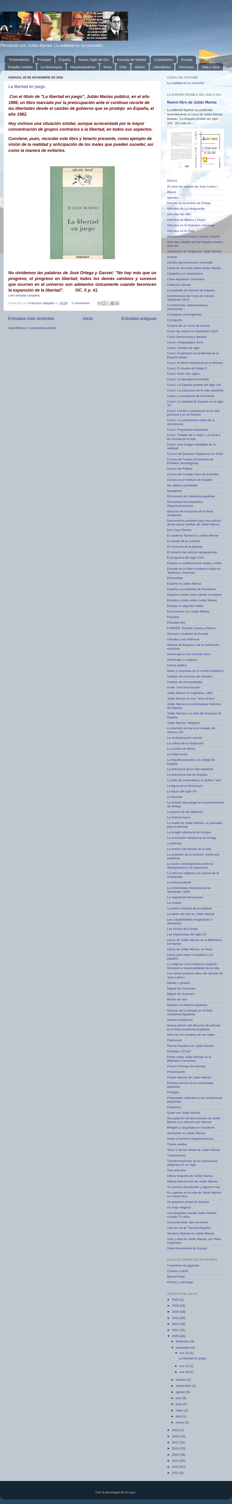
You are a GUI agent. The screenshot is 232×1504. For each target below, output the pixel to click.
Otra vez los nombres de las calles (191, 1034)
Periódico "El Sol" (179, 1051)
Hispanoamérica (82, 67)
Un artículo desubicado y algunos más (193, 1187)
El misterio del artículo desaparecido (192, 552)
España (65, 60)
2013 (176, 1466)
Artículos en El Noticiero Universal (190, 225)
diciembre (183, 1341)
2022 (176, 1324)
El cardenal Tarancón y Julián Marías (192, 535)
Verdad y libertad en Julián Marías (190, 1233)
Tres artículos (176, 1170)
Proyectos (174, 1107)
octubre (181, 1379)
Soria (107, 67)
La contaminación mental (184, 737)
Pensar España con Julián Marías (190, 1046)
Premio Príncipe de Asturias (186, 1066)
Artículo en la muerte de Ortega (189, 203)
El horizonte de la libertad (184, 546)
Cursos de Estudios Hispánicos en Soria (195, 454)
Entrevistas (175, 578)
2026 (176, 1299)
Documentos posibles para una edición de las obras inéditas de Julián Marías (194, 522)
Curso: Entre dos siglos (183, 373)
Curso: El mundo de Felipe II (187, 368)
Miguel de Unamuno (181, 994)
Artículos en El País (180, 231)
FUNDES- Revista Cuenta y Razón (191, 628)
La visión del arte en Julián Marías (191, 914)
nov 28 (184, 1353)
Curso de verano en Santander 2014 (192, 331)
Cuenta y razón (177, 1271)
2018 (176, 1436)
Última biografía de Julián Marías (190, 1176)
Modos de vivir (177, 999)
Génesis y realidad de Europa (187, 633)
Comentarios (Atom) (42, 328)
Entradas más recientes (31, 318)
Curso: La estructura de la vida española (195, 390)
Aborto (140, 67)
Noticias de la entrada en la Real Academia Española (189, 1012)
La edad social (177, 754)
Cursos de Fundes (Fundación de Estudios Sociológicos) (190, 461)
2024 (176, 1311)
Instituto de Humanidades (185, 682)
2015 (176, 1454)
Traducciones (176, 1155)
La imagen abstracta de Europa (189, 832)
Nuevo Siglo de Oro (94, 60)
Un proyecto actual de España (188, 1202)
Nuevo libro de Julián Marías (192, 102)
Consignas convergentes (184, 314)
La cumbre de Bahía (181, 748)
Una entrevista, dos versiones (187, 1222)
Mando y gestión (178, 983)
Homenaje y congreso (182, 659)
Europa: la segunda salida (185, 606)
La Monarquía (51, 67)
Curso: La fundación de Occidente (190, 396)
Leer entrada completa (24, 295)
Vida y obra (210, 67)
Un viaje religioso (179, 1207)
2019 (176, 1430)
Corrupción (174, 320)
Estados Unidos (20, 67)
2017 (176, 1442)
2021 (176, 1330)
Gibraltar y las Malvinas (183, 639)
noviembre (183, 1347)
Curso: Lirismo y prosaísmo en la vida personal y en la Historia (193, 412)
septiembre (184, 1385)
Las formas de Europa (182, 929)
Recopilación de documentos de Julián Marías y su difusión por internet (194, 1120)
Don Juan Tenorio (179, 530)
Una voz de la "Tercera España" (189, 1228)
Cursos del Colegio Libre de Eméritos (193, 474)
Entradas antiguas (139, 318)
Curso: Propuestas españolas (187, 429)
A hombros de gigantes (183, 1265)
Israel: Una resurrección (183, 687)
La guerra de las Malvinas (185, 812)
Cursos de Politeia (180, 468)
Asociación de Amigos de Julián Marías (194, 251)
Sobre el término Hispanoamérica (190, 1138)
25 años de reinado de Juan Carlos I (192, 186)
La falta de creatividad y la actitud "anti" (194, 780)
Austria (172, 257)
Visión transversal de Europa (187, 1248)
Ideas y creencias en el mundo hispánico (195, 671)
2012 (176, 1473)
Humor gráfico (177, 665)
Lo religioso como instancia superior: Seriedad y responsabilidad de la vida (193, 966)
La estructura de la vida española (190, 769)
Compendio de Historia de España (191, 290)
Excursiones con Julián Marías (188, 611)
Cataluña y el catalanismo (185, 273)
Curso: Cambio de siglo (183, 348)
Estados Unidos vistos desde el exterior (194, 594)
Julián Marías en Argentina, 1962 (190, 693)
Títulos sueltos (177, 1144)
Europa (186, 60)
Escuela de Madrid (131, 60)
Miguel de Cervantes (181, 988)
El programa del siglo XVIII (185, 557)
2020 (176, 1336)
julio (179, 1398)
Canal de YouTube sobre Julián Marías (194, 268)
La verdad (174, 903)
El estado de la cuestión (183, 541)
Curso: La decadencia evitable (188, 379)
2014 (176, 1460)
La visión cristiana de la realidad (189, 908)
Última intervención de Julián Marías (192, 1181)
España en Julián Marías (184, 583)
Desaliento (174, 491)
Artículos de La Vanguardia (186, 208)
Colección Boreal (179, 284)
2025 (176, 1305)
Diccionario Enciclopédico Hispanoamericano (185, 503)
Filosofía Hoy (176, 622)
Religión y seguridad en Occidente (191, 1127)
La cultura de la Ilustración (185, 743)
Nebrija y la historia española (187, 1005)
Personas (186, 67)
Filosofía (173, 617)
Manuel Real (176, 1276)
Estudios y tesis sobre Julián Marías (192, 600)
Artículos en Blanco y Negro (186, 219)
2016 (176, 1448)
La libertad (174, 843)
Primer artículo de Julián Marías (189, 1077)
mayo (180, 1410)
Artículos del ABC (179, 214)
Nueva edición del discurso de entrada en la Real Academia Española (193, 1027)
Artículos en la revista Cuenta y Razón (193, 236)
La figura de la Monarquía (185, 786)
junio (179, 1404)
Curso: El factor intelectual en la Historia (195, 363)
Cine (123, 67)
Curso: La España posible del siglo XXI (194, 385)
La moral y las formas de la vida (189, 849)
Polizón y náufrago (180, 1282)
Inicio (88, 318)
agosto (181, 1392)
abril (179, 1416)
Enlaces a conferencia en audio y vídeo (194, 563)
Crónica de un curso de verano (188, 325)
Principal (44, 60)
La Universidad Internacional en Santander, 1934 (189, 889)
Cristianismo (163, 60)
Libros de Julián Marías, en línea (189, 949)
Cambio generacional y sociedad (190, 262)
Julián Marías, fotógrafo (183, 723)
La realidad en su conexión (185, 83)
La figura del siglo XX (182, 791)
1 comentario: (81, 303)
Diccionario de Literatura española (191, 496)
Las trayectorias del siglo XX (186, 934)
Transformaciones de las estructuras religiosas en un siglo (192, 1162)
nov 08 (184, 1372)
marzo (180, 1422)
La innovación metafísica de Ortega (191, 838)
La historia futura (178, 817)
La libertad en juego (26, 86)
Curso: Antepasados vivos (185, 342)
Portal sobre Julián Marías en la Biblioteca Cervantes (189, 1058)
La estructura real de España (187, 774)
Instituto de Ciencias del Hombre (189, 676)
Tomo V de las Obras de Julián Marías (193, 1150)
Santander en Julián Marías (186, 1133)
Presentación (19, 60)
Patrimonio (174, 1040)
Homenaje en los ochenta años (188, 654)
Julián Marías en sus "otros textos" (191, 698)
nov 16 (184, 1366)
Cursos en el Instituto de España (189, 480)
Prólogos (173, 1092)
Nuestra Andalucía (180, 1020)
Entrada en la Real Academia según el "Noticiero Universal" (193, 570)
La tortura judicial (179, 882)
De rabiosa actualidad (182, 485)
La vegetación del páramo (185, 897)
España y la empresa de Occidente (191, 589)
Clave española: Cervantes (186, 279)
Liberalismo (162, 67)
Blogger (130, 1492)
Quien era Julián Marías (183, 1112)
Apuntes (173, 197)
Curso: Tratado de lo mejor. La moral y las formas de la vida (193, 436)
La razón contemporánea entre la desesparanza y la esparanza (190, 865)
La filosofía (174, 797)
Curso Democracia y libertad (186, 337)
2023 (176, 1318)
